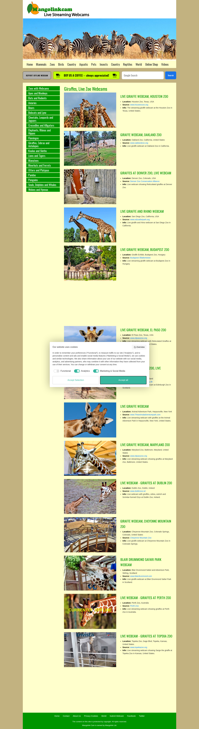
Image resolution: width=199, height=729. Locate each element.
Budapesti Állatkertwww (140, 258)
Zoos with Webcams (38, 88)
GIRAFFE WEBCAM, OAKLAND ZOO (141, 134)
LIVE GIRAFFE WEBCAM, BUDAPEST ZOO (144, 249)
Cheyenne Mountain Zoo (140, 538)
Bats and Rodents (37, 98)
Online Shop (151, 64)
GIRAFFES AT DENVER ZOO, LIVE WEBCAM (145, 172)
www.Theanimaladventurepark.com (145, 415)
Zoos (52, 64)
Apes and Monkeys (37, 93)
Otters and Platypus (38, 170)
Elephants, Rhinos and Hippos (39, 131)
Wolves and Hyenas (38, 190)
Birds (61, 64)
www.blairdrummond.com (141, 576)
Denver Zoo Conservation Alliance (144, 181)
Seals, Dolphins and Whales (42, 185)
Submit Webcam (117, 716)
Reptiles (127, 64)
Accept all (123, 380)
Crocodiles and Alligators (41, 125)
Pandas (32, 175)
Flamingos (33, 138)
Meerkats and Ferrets (39, 165)
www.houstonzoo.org (139, 105)
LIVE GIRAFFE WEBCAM (134, 406)
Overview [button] (139, 347)
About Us (77, 716)
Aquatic (83, 64)
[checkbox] (62, 371)
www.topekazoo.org (138, 647)
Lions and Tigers (36, 156)
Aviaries (32, 103)
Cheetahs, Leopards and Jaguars (40, 119)
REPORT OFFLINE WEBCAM (37, 75)
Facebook (131, 716)
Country (71, 64)
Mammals (41, 64)
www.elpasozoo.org (138, 338)
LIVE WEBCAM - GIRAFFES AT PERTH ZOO (145, 597)
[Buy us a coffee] (86, 75)
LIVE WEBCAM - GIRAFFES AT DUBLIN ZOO (146, 482)
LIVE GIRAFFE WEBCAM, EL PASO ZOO (143, 329)
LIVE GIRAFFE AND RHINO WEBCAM (142, 211)
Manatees (33, 160)
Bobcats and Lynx (37, 113)
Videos (165, 64)
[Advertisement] (43, 239)
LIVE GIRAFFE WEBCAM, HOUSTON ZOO (144, 96)
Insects (104, 64)
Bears (31, 108)
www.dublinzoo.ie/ (138, 491)
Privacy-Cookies (91, 716)
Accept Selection (75, 380)
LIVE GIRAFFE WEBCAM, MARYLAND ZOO (145, 444)
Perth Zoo (134, 606)
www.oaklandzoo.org (139, 143)
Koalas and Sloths (37, 151)
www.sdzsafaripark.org (140, 219)
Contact (66, 716)
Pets (93, 64)
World (139, 64)
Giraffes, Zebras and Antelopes (38, 144)
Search (171, 75)
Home (30, 64)
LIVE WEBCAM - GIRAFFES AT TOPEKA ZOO (146, 635)
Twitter (142, 716)
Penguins (33, 180)
